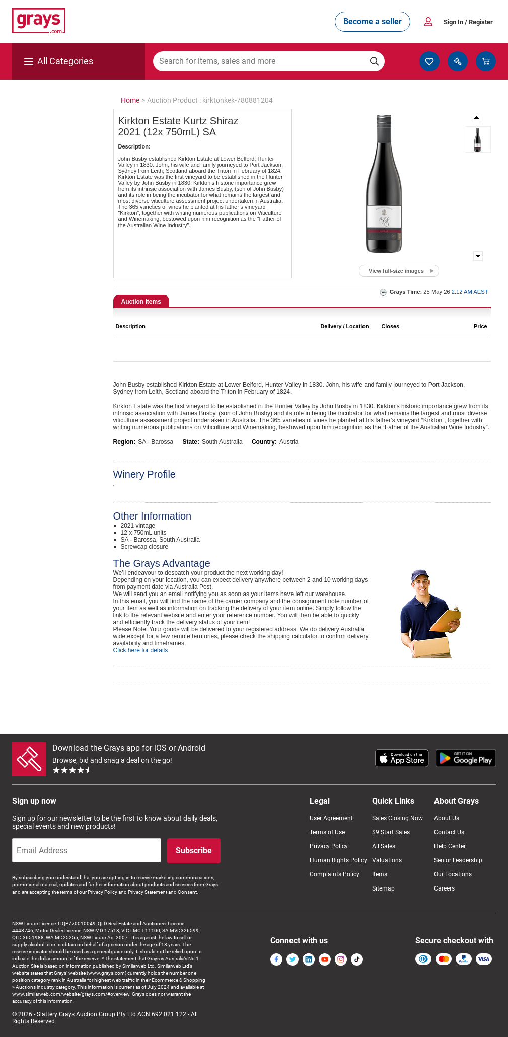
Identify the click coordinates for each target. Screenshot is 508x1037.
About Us (446, 818)
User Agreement (331, 818)
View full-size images (396, 271)
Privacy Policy (329, 846)
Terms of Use (327, 832)
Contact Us (449, 832)
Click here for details (140, 650)
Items (379, 874)
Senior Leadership (458, 860)
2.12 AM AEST (470, 292)
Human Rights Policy (338, 860)
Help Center (450, 846)
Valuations (387, 860)
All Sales (383, 846)
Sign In (468, 22)
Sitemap (383, 888)
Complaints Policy (334, 874)
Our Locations (453, 874)
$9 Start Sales (391, 832)
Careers (444, 888)
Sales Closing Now (397, 818)
